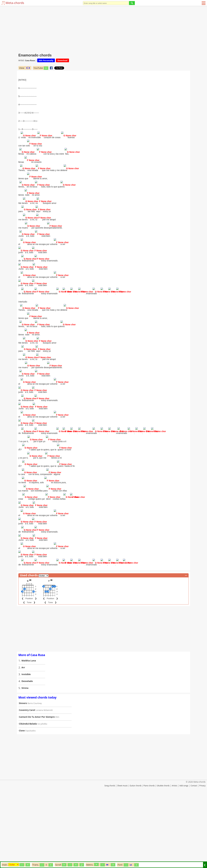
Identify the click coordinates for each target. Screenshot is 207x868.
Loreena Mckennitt (44, 780)
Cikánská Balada (28, 793)
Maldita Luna (29, 730)
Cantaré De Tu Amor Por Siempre (37, 786)
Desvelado (27, 751)
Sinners (23, 773)
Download (62, 60)
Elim (57, 787)
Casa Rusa (30, 60)
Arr (23, 737)
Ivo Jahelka (42, 793)
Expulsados (30, 800)
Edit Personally (46, 60)
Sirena (25, 757)
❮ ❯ (28, 67)
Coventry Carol (27, 780)
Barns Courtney (35, 773)
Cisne (22, 800)
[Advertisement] (103, 29)
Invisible (26, 744)
